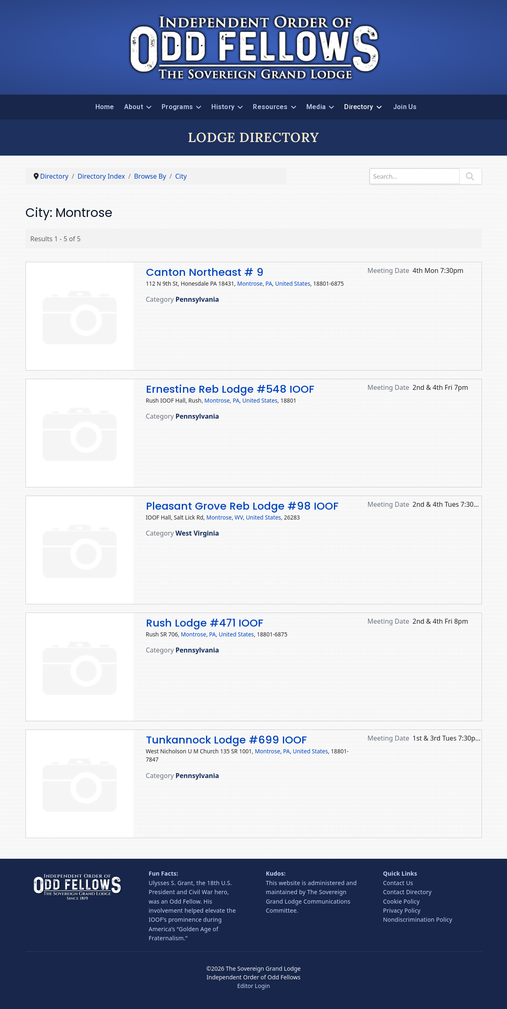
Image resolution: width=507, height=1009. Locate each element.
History (222, 107)
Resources (270, 107)
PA (269, 283)
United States (292, 283)
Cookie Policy (401, 901)
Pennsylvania (197, 299)
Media (316, 107)
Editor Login (253, 986)
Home (104, 107)
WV (239, 517)
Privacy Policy (402, 910)
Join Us (405, 107)
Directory (358, 107)
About (133, 107)
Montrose (250, 283)
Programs (177, 107)
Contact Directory (407, 892)
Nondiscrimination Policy (417, 919)
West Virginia (197, 533)
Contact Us (398, 883)
